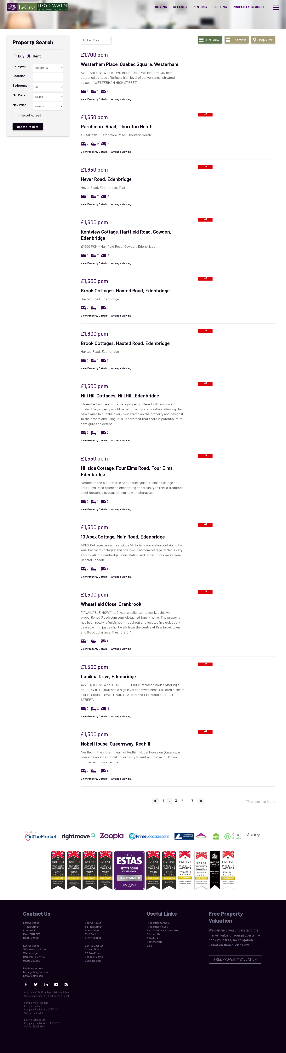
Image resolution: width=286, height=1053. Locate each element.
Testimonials (154, 941)
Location (19, 76)
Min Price (19, 95)
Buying (161, 8)
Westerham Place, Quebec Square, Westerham (129, 64)
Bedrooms (20, 85)
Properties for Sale (158, 922)
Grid (239, 40)
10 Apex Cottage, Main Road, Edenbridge (123, 536)
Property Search (248, 8)
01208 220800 (31, 960)
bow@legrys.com (33, 975)
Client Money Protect (58, 995)
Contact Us (153, 934)
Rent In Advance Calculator (163, 930)
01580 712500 (31, 937)
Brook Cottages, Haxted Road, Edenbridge (125, 290)
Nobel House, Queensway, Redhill (115, 744)
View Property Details (94, 99)
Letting (220, 8)
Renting (199, 8)
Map (265, 40)
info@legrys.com (33, 968)
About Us (152, 937)
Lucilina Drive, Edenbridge (108, 676)
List (212, 40)
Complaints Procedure (36, 1002)
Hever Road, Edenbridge (106, 179)
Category (19, 66)
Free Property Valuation (235, 959)
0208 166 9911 (93, 960)
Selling (180, 8)
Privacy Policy (61, 992)
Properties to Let (157, 926)
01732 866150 (93, 937)
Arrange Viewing (121, 99)
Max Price (19, 105)
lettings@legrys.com (35, 972)
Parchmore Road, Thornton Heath (116, 126)
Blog (149, 945)
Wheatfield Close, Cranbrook (111, 604)
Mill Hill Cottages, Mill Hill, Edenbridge (120, 395)
